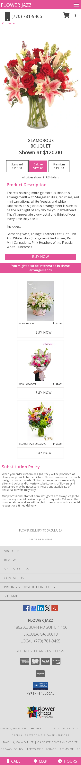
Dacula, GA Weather (18, 742)
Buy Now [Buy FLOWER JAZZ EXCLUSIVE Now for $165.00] (43, 453)
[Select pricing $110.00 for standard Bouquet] (17, 166)
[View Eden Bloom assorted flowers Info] (40, 301)
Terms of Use (70, 749)
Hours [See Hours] (67, 761)
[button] (69, 16)
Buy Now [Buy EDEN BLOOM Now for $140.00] (43, 332)
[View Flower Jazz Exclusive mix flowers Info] (40, 421)
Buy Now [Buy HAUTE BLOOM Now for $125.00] (43, 392)
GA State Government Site (57, 742)
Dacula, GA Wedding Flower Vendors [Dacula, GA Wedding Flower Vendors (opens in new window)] (40, 735)
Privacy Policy (12, 749)
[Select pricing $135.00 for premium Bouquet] (59, 166)
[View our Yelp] (54, 610)
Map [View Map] (40, 761)
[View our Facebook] (26, 610)
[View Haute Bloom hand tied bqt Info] (40, 361)
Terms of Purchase (41, 749)
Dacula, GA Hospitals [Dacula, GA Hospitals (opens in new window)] (61, 728)
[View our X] (47, 610)
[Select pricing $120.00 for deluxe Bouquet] (38, 166)
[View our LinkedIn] (40, 610)
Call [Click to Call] (13, 761)
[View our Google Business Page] (33, 610)
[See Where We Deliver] (40, 539)
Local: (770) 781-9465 (40, 641)
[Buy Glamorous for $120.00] (40, 257)
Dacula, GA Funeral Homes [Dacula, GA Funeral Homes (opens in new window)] (20, 728)
